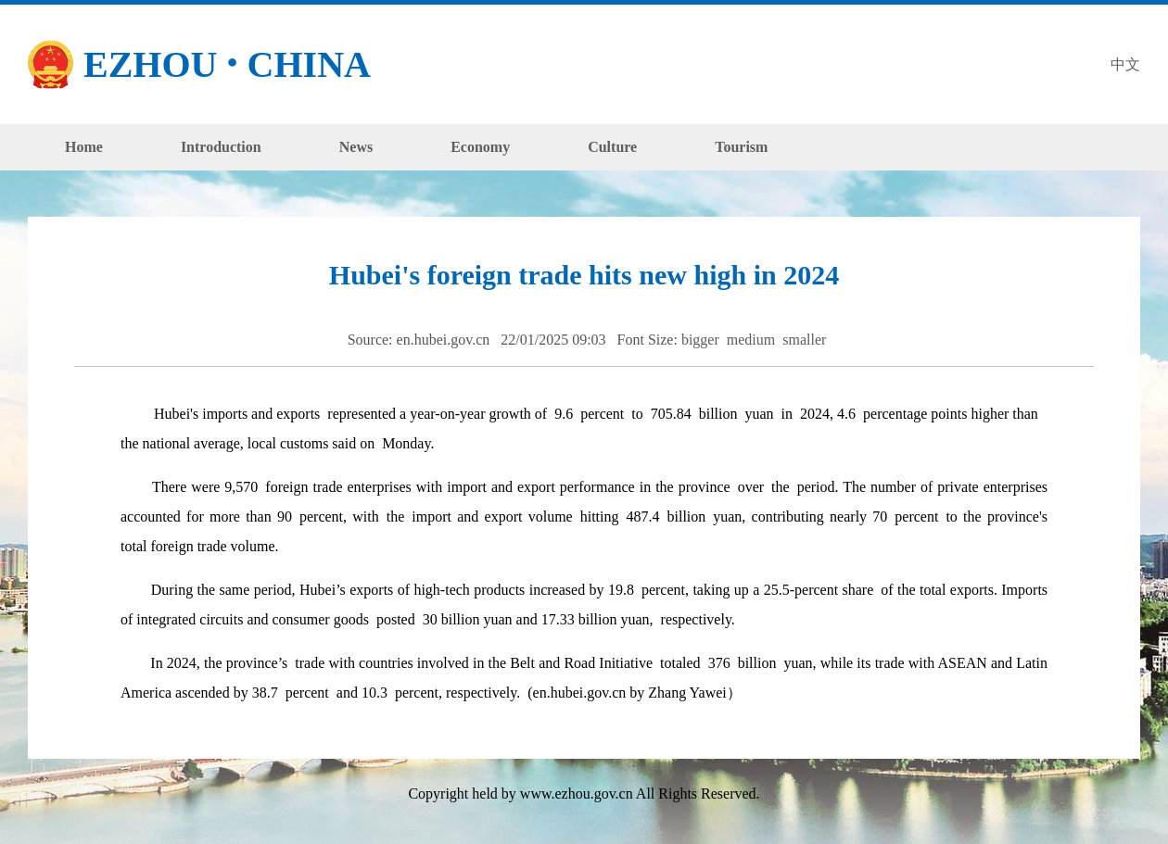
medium (753, 339)
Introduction (221, 147)
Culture (612, 147)
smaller (806, 339)
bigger (702, 339)
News (356, 147)
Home (84, 147)
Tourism (741, 147)
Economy (480, 147)
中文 (1125, 64)
